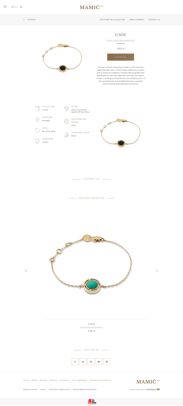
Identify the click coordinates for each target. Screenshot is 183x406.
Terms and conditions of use (59, 390)
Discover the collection (110, 20)
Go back (29, 20)
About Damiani (135, 20)
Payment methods (30, 390)
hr (12, 7)
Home (26, 381)
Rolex (34, 381)
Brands (43, 381)
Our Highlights (79, 381)
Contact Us (154, 20)
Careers (43, 390)
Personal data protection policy (85, 390)
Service (53, 381)
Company (65, 381)
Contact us (120, 57)
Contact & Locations (100, 381)
